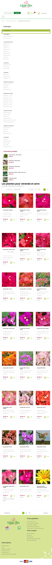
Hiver (6, 87)
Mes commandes (31, 533)
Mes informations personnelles (34, 538)
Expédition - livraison (6, 549)
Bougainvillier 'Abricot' (41, 446)
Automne (8, 83)
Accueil (3, 20)
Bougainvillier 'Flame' (41, 407)
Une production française (32, 523)
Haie (6, 139)
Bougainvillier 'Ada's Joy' (25, 407)
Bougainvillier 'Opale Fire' (8, 367)
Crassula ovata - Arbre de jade (15, 154)
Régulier (7, 78)
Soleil (7, 68)
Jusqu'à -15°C (8, 104)
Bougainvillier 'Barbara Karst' (9, 249)
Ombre (7, 66)
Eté (6, 85)
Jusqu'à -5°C (8, 99)
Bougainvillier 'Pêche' (7, 446)
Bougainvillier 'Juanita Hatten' (41, 250)
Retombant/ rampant (10, 120)
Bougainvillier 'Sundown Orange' (25, 210)
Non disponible (9, 36)
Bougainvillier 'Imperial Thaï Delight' (8, 487)
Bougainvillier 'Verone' (24, 486)
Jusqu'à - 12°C (9, 102)
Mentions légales (5, 545)
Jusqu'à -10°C (8, 101)
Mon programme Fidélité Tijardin (9, 554)
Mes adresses (30, 537)
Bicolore (7, 43)
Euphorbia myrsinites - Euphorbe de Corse (17, 172)
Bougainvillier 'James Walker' (43, 328)
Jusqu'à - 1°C (8, 95)
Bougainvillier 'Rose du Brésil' (41, 289)
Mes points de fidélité (31, 540)
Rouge (7, 53)
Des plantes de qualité (32, 524)
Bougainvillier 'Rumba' (24, 446)
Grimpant (8, 118)
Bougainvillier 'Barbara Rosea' (41, 210)
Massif (7, 142)
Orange (7, 49)
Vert (6, 57)
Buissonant (8, 112)
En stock (7, 38)
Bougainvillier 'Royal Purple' (9, 328)
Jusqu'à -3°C (8, 97)
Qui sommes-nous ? (31, 521)
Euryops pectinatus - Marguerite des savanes (42, 487)
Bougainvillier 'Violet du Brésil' (25, 368)
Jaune (7, 47)
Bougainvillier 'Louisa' (7, 289)
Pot (6, 144)
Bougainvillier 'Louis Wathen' (26, 289)
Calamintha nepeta (13, 178)
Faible (7, 74)
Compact (7, 114)
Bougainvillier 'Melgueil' (8, 210)
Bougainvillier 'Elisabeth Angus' (25, 329)
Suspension (8, 146)
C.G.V (3, 547)
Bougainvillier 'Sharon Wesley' (24, 250)
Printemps (8, 89)
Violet (7, 59)
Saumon (7, 55)
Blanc (7, 45)
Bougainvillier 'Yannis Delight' (7, 408)
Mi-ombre (7, 64)
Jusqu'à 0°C (8, 106)
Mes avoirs (29, 535)
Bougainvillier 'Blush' (41, 367)
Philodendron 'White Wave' (14, 166)
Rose (7, 51)
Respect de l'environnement (33, 526)
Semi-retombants (9, 122)
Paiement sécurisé (6, 550)
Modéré (7, 76)
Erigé (7, 116)
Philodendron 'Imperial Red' (14, 160)
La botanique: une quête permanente (35, 528)
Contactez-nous (5, 552)
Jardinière (8, 141)
